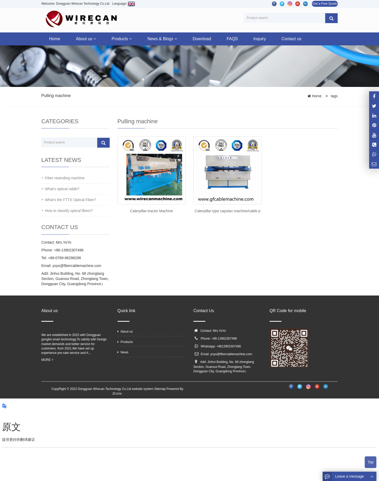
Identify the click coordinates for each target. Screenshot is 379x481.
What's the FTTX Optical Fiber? (70, 200)
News (122, 352)
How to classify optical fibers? (69, 211)
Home (54, 39)
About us (86, 39)
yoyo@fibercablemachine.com (231, 354)
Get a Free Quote (325, 3)
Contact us (291, 39)
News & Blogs (162, 39)
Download (202, 39)
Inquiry (259, 39)
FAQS (232, 39)
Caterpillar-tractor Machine (151, 211)
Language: (123, 3)
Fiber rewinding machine (65, 178)
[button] (94, 39)
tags (334, 96)
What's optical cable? (62, 189)
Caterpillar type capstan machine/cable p (227, 211)
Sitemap (160, 389)
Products (122, 39)
